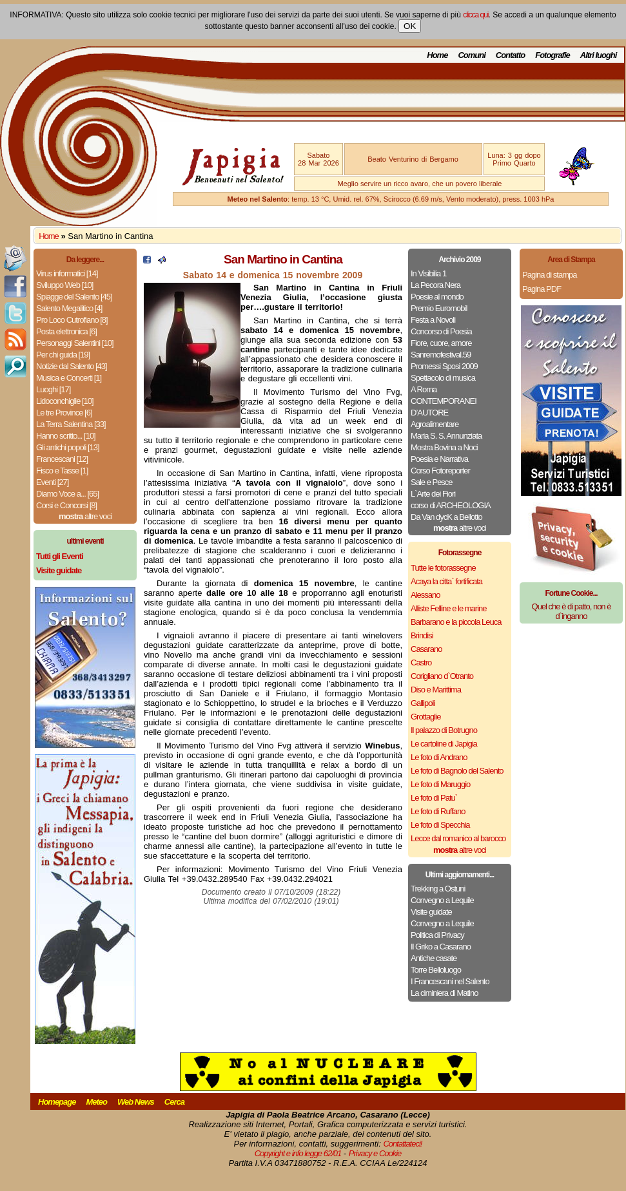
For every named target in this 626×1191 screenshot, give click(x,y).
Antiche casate (433, 958)
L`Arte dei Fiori (433, 494)
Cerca (174, 1102)
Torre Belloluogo (436, 970)
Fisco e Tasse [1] (62, 470)
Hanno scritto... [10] (65, 436)
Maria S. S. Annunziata (446, 436)
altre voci (85, 516)
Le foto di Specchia (440, 825)
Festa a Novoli (433, 320)
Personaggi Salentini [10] (74, 343)
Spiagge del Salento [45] (74, 296)
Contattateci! (402, 1143)
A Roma (423, 389)
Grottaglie (425, 716)
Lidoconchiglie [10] (64, 401)
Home (437, 55)
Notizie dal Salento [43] (71, 366)
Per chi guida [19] (63, 354)
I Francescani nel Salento (450, 981)
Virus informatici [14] (67, 273)
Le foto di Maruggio (440, 784)
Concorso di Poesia (441, 331)
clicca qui (475, 14)
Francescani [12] (62, 459)
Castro (421, 662)
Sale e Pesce (432, 482)
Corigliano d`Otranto (442, 676)
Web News (135, 1102)
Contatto (510, 55)
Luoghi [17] (53, 389)
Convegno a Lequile (442, 900)
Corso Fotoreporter (440, 470)
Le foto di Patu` (434, 798)
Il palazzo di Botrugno (444, 730)
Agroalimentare (434, 424)
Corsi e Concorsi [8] (66, 505)
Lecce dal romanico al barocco (458, 838)
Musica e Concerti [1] (68, 378)
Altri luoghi (598, 55)
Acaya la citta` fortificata (446, 581)
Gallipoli (423, 703)
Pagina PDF (541, 289)
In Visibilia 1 (428, 273)
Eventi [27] (52, 482)
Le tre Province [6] (64, 412)
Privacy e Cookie (375, 1153)
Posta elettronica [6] (66, 331)
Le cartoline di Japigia (444, 743)
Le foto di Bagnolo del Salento (457, 771)
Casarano (426, 649)
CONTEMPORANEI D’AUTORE (443, 406)
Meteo (96, 1102)
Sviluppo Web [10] (64, 285)
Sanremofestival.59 (441, 354)
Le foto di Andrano (439, 757)
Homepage (56, 1102)
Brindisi (422, 635)
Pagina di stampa (549, 275)
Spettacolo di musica (443, 378)
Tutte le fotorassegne (443, 568)
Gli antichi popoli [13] (67, 447)
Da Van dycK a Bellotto (446, 517)
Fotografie (552, 55)
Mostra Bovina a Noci (444, 447)
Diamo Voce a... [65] (67, 494)
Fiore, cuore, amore (441, 343)
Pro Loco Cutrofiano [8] (72, 320)
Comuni (471, 55)
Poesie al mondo (437, 296)
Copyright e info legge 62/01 (298, 1153)
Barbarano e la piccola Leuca (456, 622)
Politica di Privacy (437, 935)
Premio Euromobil (439, 308)
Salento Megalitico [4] (69, 308)
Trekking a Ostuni (438, 888)
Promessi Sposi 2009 (444, 366)
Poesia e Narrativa (439, 459)
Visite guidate (431, 912)
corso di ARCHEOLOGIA (451, 505)
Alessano (425, 595)
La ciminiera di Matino (444, 993)
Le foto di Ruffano (438, 811)
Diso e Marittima (436, 689)
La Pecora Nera (435, 285)
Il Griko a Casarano (441, 946)
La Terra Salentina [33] (71, 424)
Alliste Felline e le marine (449, 608)
